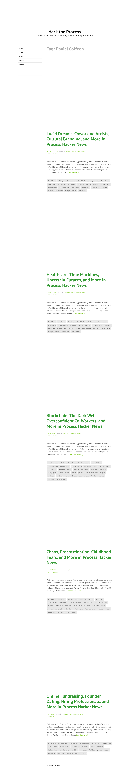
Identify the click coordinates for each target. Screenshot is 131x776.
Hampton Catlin (65, 466)
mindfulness (75, 187)
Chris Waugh (71, 322)
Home (21, 48)
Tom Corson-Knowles (97, 476)
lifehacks (95, 184)
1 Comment (50, 716)
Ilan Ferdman (51, 325)
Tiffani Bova (82, 191)
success (74, 191)
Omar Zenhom (96, 187)
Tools (21, 52)
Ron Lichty (59, 476)
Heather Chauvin (77, 466)
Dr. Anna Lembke (52, 747)
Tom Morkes (51, 479)
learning (88, 184)
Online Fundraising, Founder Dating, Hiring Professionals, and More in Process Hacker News (78, 701)
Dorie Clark (91, 322)
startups (67, 191)
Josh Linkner (72, 184)
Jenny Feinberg (51, 184)
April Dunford (62, 463)
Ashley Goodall (73, 743)
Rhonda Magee (86, 328)
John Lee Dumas (105, 466)
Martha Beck (59, 606)
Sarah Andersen (68, 609)
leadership (81, 184)
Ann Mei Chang (62, 743)
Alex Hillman (51, 181)
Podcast (21, 64)
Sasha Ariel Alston (90, 609)
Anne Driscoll (61, 322)
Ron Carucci (96, 328)
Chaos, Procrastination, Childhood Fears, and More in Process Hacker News (79, 557)
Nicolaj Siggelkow (52, 473)
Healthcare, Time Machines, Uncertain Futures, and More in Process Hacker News (76, 280)
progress (50, 191)
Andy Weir (70, 599)
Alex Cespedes (51, 599)
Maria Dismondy (64, 750)
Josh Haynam (62, 184)
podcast (68, 152)
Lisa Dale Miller (105, 184)
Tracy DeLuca (65, 332)
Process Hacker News (78, 152)
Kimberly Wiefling (63, 325)
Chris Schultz (99, 599)
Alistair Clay (62, 599)
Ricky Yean (60, 753)
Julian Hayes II (76, 747)
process (104, 187)
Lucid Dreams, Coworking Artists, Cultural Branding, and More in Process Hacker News (78, 139)
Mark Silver (74, 750)
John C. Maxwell (76, 602)
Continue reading (75, 172)
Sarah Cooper (106, 328)
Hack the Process (64, 31)
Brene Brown (72, 463)
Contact (21, 60)
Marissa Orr (107, 325)
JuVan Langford (87, 602)
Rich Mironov (59, 191)
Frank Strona (105, 181)
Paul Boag (92, 750)
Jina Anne (95, 466)
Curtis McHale (84, 743)
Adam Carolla (51, 463)
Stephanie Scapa (77, 476)
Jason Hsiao (87, 466)
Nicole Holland (61, 328)
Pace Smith (95, 606)
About (21, 56)
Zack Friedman (75, 332)
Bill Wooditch (89, 599)
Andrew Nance (71, 181)
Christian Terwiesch (84, 463)
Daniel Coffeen (82, 181)
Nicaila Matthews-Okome (98, 469)
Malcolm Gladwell (64, 187)
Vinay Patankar (61, 479)
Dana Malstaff (95, 743)
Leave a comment (52, 154)
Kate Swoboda (51, 469)
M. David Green (52, 187)
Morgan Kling (85, 187)
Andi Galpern (61, 181)
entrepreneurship (94, 181)
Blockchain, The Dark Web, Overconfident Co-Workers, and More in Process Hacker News (76, 421)
